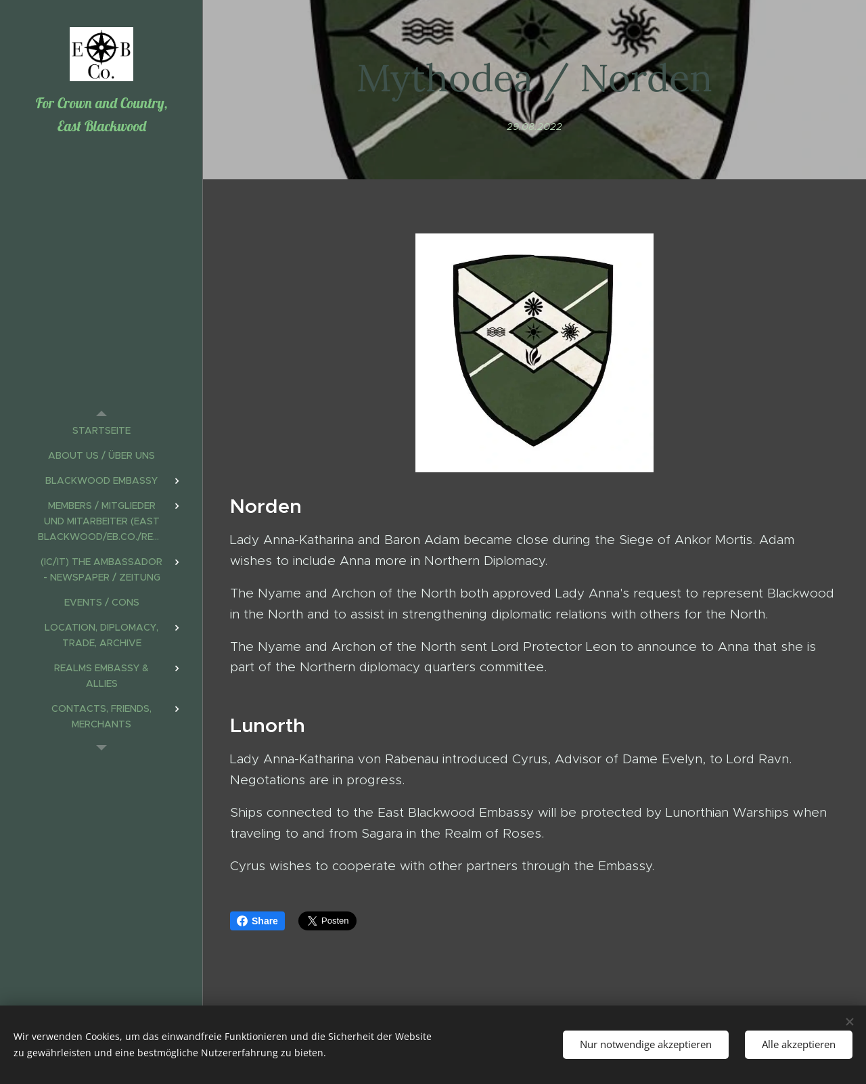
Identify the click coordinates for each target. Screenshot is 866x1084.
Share (257, 921)
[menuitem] (101, 430)
